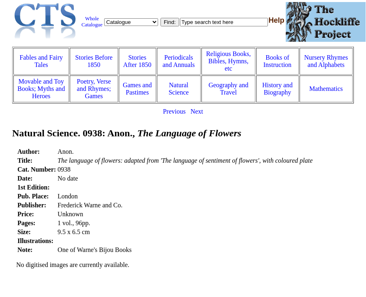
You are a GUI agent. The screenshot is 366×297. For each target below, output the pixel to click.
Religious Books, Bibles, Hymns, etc (228, 61)
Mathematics (326, 88)
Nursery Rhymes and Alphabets (326, 61)
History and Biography (277, 89)
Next (196, 111)
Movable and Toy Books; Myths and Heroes (41, 88)
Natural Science (179, 89)
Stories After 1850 (137, 61)
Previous (174, 111)
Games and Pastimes (137, 89)
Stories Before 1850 (94, 61)
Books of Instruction (277, 61)
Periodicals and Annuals (179, 61)
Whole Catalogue (92, 22)
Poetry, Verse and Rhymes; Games (94, 88)
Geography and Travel (228, 89)
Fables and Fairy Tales (41, 61)
